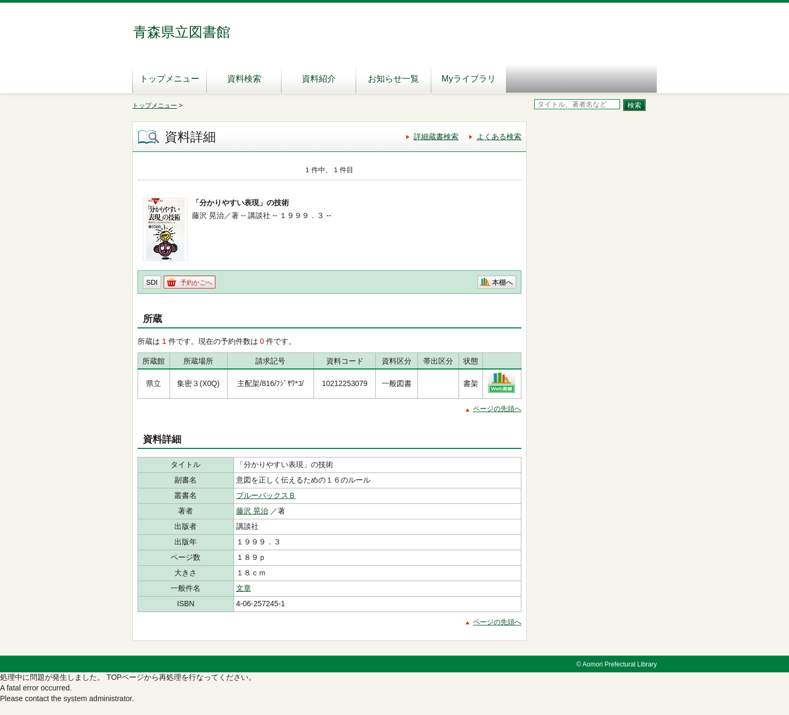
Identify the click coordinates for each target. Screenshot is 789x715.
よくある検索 (499, 136)
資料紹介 (319, 78)
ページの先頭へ (497, 409)
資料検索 (244, 78)
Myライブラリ (468, 78)
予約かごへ (196, 282)
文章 (243, 588)
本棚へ (502, 282)
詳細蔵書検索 (436, 136)
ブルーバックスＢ (266, 495)
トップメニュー (169, 78)
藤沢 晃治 (252, 511)
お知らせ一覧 (393, 78)
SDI (152, 282)
